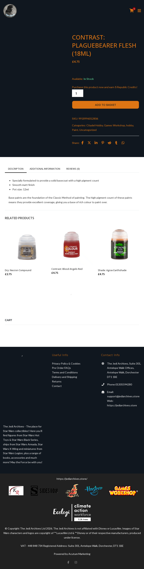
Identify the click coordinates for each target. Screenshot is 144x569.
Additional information (45, 168)
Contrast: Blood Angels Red (66, 269)
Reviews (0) (73, 168)
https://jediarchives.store (122, 405)
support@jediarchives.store (123, 396)
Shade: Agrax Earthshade (112, 270)
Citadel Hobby (94, 125)
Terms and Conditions (65, 372)
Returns (57, 381)
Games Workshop (114, 125)
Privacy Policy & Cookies (66, 363)
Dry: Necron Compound (18, 270)
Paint (75, 129)
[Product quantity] (77, 93)
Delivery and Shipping (64, 376)
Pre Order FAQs (61, 367)
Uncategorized (88, 129)
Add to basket (105, 105)
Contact (57, 385)
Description (15, 168)
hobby (129, 125)
